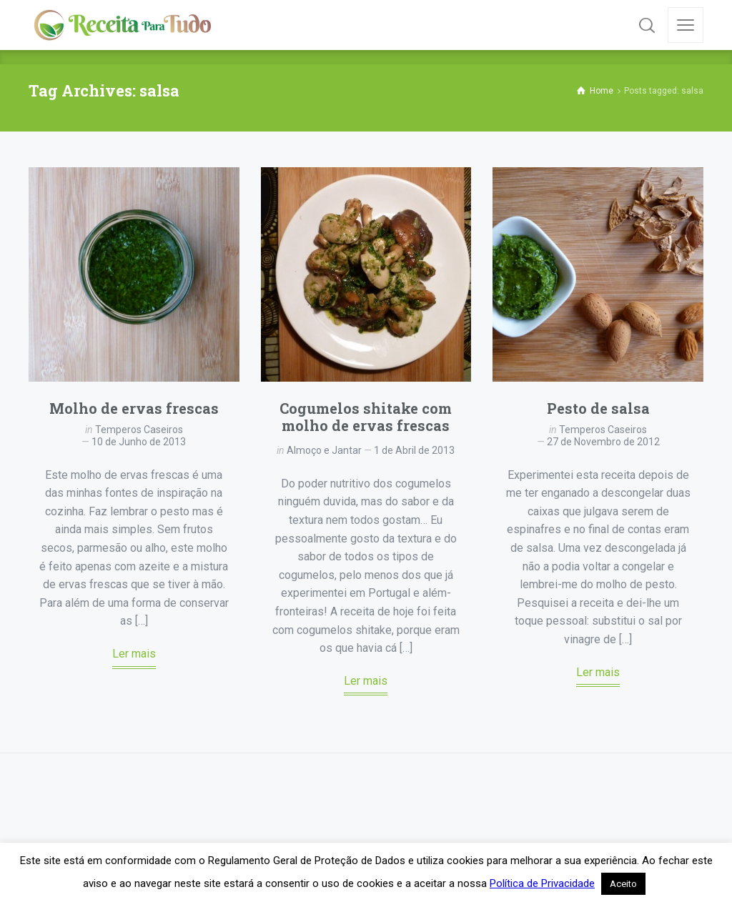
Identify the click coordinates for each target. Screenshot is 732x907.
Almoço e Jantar (324, 450)
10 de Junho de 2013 (139, 441)
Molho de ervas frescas (134, 408)
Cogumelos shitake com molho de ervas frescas (366, 417)
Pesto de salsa (598, 408)
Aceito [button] (623, 883)
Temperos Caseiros (139, 429)
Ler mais (134, 653)
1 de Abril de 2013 (414, 450)
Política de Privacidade (542, 883)
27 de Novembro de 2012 (603, 441)
